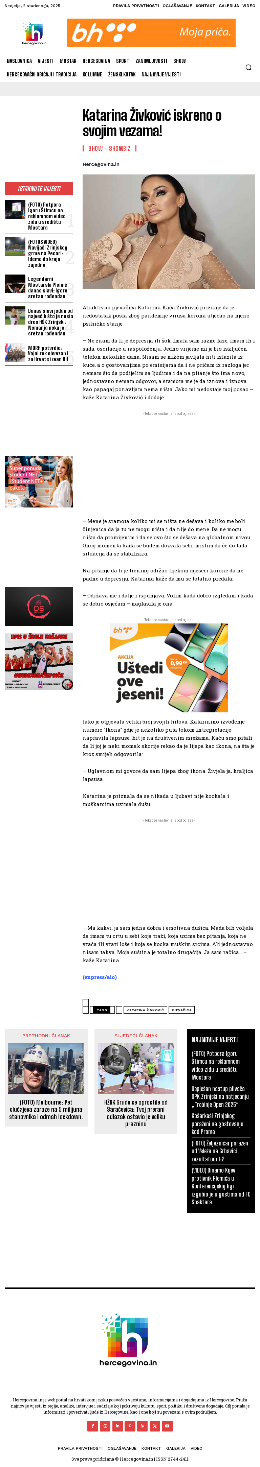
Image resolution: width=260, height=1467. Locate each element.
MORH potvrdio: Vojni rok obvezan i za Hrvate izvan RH (50, 351)
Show (95, 148)
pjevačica (182, 1010)
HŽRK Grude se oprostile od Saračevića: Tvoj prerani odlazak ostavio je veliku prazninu (136, 1113)
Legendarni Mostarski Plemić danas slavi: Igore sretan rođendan (47, 286)
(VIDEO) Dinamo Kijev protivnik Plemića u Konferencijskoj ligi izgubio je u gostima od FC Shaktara (221, 1185)
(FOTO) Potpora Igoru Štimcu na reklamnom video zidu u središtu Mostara (50, 216)
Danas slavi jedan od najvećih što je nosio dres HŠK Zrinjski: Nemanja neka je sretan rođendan (50, 320)
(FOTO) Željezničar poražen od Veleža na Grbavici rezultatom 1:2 (220, 1150)
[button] (248, 67)
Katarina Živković (145, 1010)
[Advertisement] (39, 143)
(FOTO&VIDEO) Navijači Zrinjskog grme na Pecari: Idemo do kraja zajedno (47, 252)
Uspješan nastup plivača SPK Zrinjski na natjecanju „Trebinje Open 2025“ (220, 1096)
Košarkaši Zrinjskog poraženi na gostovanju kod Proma (217, 1123)
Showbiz (120, 148)
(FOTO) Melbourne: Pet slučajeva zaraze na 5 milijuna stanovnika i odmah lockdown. (46, 1109)
